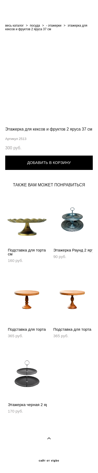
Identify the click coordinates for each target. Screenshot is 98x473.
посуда (35, 25)
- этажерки (54, 25)
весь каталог (14, 25)
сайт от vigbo (49, 460)
